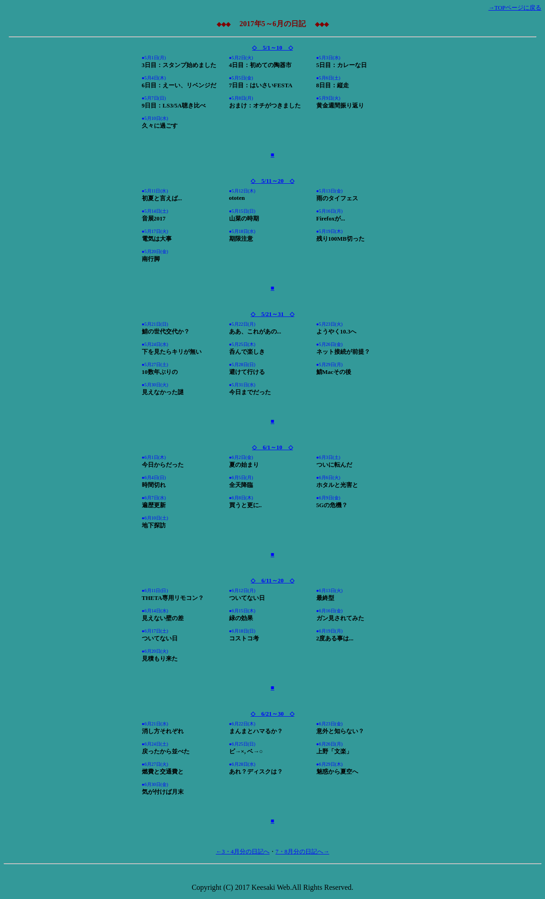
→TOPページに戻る (515, 7)
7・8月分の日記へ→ (302, 851)
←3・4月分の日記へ (243, 851)
